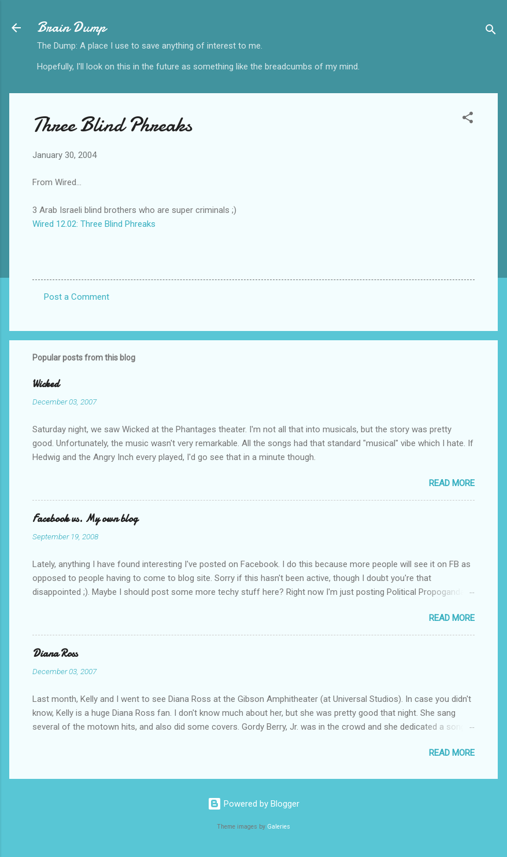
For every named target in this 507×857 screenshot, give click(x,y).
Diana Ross (54, 653)
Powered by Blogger (253, 804)
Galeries (278, 826)
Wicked (45, 384)
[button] (468, 119)
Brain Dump (71, 27)
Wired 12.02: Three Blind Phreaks (94, 224)
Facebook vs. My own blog (85, 519)
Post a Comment (76, 297)
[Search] (491, 31)
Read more (452, 483)
